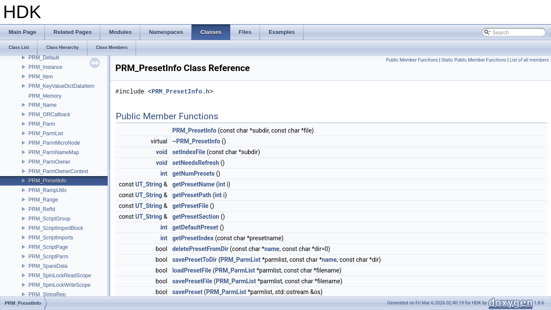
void (161, 152)
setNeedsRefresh (195, 162)
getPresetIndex (193, 238)
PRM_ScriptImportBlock (55, 228)
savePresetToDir (194, 259)
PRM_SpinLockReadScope (59, 276)
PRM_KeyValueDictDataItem (61, 86)
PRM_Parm (41, 124)
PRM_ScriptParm (48, 257)
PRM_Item (40, 77)
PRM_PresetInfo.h (180, 91)
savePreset (187, 291)
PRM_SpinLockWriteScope (59, 285)
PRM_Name (42, 105)
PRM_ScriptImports (50, 238)
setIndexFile (188, 152)
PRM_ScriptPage (48, 247)
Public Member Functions (412, 60)
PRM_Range (43, 200)
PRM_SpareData (48, 266)
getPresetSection (195, 216)
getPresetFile (190, 205)
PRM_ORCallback (49, 115)
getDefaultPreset (195, 227)
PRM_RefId (41, 209)
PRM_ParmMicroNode (54, 143)
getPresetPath (191, 195)
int (163, 173)
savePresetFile (192, 281)
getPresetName (193, 184)
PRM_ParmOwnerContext (58, 171)
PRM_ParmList (45, 133)
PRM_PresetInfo (47, 181)
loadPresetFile (191, 270)
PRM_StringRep (47, 294)
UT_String (148, 184)
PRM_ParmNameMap (53, 152)
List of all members (529, 60)
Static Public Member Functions (473, 60)
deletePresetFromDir (200, 248)
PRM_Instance (45, 67)
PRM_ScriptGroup (49, 219)
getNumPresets (193, 173)
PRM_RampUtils (47, 190)
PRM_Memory (45, 96)
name (271, 248)
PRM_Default (43, 58)
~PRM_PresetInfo (196, 141)
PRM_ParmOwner (49, 162)
